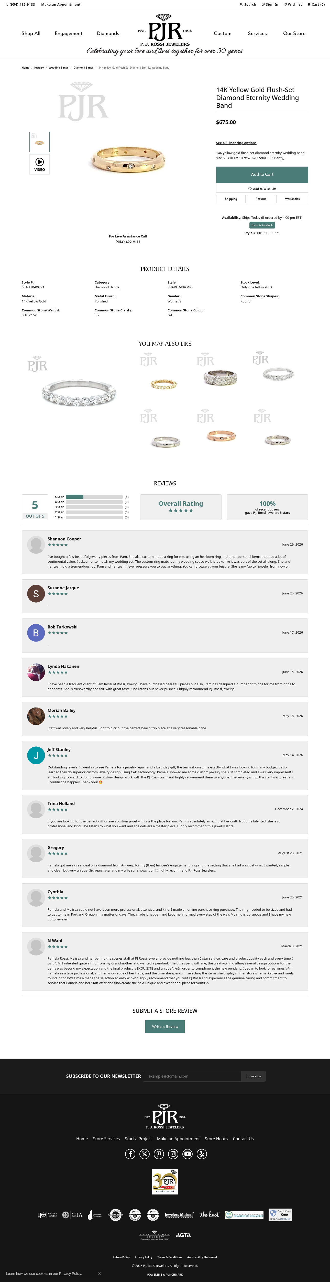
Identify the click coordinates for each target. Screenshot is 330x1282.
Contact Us (243, 1139)
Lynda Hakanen (63, 666)
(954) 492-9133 (128, 242)
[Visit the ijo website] (47, 1215)
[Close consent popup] (99, 1273)
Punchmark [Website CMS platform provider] (174, 1274)
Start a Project (138, 1139)
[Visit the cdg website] (135, 1215)
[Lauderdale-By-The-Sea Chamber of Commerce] (244, 1215)
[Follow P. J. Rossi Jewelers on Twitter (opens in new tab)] (144, 1154)
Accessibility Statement (202, 1257)
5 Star (59, 497)
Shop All (30, 33)
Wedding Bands (59, 67)
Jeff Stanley (59, 749)
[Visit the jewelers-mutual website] (179, 1215)
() (127, 497)
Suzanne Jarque (63, 588)
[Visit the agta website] (183, 1235)
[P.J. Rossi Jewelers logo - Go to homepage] (165, 33)
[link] (20, 4)
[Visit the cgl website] (153, 1215)
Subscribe (253, 1076)
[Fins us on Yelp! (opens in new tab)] (202, 1154)
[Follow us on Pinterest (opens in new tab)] (159, 1154)
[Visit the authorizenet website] (116, 1215)
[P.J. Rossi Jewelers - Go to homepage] (165, 1116)
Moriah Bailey (61, 710)
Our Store (294, 33)
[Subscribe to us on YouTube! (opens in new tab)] (187, 1154)
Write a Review (165, 1026)
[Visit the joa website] (95, 1215)
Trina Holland (61, 803)
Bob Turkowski (63, 627)
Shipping (231, 199)
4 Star (59, 502)
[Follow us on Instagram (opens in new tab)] (173, 1154)
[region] (129, 153)
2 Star (59, 512)
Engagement (69, 33)
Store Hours (216, 1139)
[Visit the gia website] (72, 1215)
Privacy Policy (143, 1257)
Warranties (292, 199)
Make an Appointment (178, 1139)
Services (257, 33)
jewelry (39, 67)
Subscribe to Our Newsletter (103, 1076)
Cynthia (55, 892)
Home (25, 67)
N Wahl (55, 940)
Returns (261, 199)
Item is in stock (262, 225)
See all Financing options (236, 142)
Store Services (106, 1139)
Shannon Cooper (64, 539)
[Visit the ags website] (154, 1235)
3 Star (59, 507)
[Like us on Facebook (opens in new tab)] (130, 1154)
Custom (223, 33)
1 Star (59, 517)
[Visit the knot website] (209, 1215)
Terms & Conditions (169, 1257)
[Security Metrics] (280, 1215)
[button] (248, 4)
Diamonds (108, 33)
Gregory (56, 847)
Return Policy (121, 1257)
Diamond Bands (84, 67)
